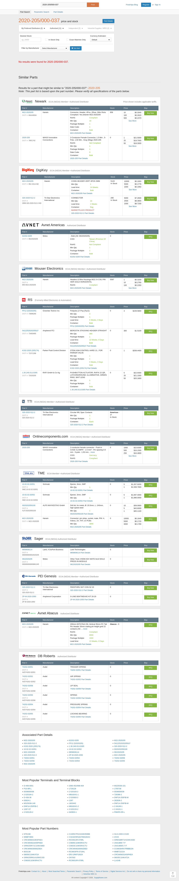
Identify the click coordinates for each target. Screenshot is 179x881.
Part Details (108, 21)
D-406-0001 (28, 786)
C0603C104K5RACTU (78, 846)
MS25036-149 (29, 803)
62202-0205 (27, 236)
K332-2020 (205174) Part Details (83, 368)
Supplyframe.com (100, 878)
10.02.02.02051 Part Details (81, 490)
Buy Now (150, 113)
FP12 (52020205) (29, 311)
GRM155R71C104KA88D (34, 846)
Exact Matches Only (76, 40)
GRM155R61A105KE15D (34, 857)
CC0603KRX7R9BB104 (123, 849)
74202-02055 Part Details (80, 717)
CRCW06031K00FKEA (123, 855)
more (93, 452)
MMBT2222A (119, 852)
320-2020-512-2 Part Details (82, 213)
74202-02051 (27, 667)
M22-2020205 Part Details (80, 133)
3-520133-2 (73, 809)
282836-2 (118, 800)
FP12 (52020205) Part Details (82, 326)
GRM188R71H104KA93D (124, 840)
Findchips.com (28, 4)
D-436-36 (27, 797)
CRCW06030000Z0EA (33, 849)
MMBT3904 (28, 837)
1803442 (72, 803)
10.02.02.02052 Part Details (81, 501)
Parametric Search (74, 871)
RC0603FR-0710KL (77, 852)
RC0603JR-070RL (76, 860)
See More (132, 121)
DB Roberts (49, 656)
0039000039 (119, 792)
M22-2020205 (27, 112)
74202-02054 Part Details (80, 707)
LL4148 (117, 860)
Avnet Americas (54, 225)
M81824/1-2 (74, 806)
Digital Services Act (117, 871)
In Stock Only (52, 40)
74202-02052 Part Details (80, 679)
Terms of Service (102, 871)
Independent (76, 28)
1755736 (117, 789)
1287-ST (27, 809)
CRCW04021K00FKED (33, 843)
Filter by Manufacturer (30, 48)
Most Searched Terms (57, 871)
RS (46, 300)
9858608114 (27, 550)
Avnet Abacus (50, 613)
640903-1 (73, 812)
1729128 (72, 789)
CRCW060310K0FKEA (33, 840)
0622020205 (27, 559)
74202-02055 (27, 714)
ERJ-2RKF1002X (76, 855)
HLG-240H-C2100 (121, 834)
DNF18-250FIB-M (121, 797)
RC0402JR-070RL (76, 840)
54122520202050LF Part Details (83, 346)
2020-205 (26, 138)
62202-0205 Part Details (80, 257)
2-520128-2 (28, 812)
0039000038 (29, 792)
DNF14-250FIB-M (121, 803)
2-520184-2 (28, 794)
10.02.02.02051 (28, 484)
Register (146, 5)
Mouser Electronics (64, 268)
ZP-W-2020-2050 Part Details (82, 599)
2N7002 (72, 857)
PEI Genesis (60, 576)
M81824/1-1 (74, 794)
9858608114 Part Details (80, 553)
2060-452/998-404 (76, 786)
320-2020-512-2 (28, 198)
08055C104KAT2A (31, 855)
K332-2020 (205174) (30, 350)
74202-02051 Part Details (80, 670)
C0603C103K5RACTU (33, 860)
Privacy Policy (88, 871)
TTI (48, 401)
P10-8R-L (28, 789)
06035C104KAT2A (121, 857)
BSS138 (27, 852)
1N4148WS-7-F (120, 846)
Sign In (157, 5)
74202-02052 (27, 676)
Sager (49, 538)
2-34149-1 (118, 806)
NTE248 (27, 834)
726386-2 (118, 794)
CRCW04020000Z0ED (78, 849)
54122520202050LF (30, 331)
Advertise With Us (90, 874)
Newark (55, 101)
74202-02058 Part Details (80, 689)
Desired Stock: (30, 38)
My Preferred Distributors (34, 28)
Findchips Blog (132, 5)
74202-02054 (27, 704)
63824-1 (27, 800)
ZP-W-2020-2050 (29, 596)
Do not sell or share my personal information (143, 871)
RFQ (150, 237)
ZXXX (116, 837)
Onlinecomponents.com (66, 436)
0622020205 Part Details (80, 564)
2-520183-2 (73, 792)
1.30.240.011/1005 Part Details (82, 390)
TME (51, 473)
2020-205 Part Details (79, 158)
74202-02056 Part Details (80, 698)
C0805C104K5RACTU (78, 843)
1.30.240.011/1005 (29, 373)
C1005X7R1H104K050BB (79, 834)
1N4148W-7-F (119, 843)
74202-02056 (27, 695)
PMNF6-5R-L (119, 812)
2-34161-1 (118, 809)
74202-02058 (27, 686)
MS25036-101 (120, 786)
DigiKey (56, 170)
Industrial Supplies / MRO (100, 28)
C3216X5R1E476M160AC (79, 837)
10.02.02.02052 (28, 495)
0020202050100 (28, 505)
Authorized (57, 28)
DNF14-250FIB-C (31, 806)
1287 (71, 800)
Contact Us (35, 871)
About (44, 871)
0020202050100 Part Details (81, 514)
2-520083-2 (73, 797)
